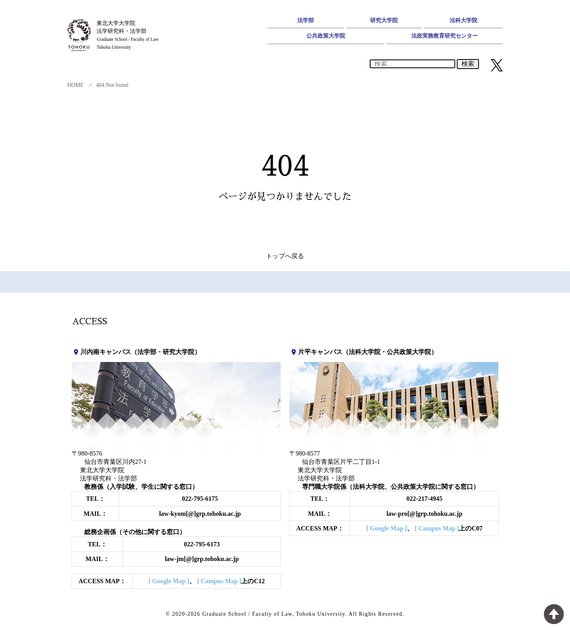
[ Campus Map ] (219, 581)
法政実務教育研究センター (444, 36)
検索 (468, 63)
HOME (75, 85)
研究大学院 (384, 20)
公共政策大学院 (325, 36)
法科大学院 (463, 20)
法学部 (305, 20)
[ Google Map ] (168, 581)
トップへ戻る (285, 256)
